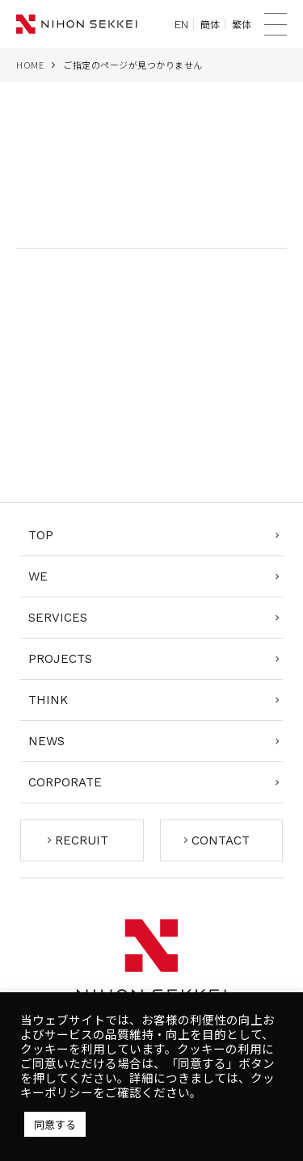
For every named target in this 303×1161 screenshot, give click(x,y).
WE (38, 576)
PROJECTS (60, 659)
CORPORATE (65, 782)
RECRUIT (81, 840)
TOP (40, 535)
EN (181, 24)
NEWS (46, 741)
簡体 (210, 24)
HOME (30, 64)
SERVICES (57, 617)
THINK (48, 700)
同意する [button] (55, 1124)
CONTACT (220, 840)
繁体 (241, 24)
